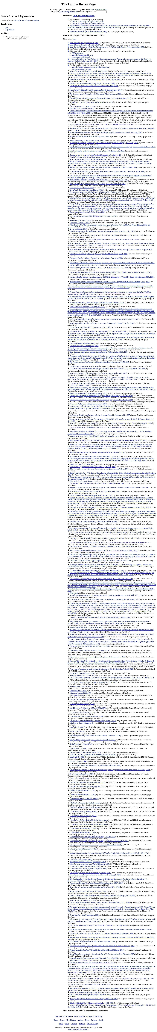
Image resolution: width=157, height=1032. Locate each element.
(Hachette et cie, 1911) (102, 231)
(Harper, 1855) (100, 483)
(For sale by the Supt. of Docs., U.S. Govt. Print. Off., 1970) (101, 579)
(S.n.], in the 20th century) (82, 108)
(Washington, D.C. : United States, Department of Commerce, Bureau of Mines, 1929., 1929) (109, 507)
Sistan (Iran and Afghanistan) (83, 16)
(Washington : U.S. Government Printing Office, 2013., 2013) (111, 969)
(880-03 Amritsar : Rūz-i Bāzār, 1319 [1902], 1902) (94, 999)
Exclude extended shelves (97, 9)
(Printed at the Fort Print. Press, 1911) (110, 487)
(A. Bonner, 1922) (91, 495)
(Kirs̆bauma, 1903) (90, 864)
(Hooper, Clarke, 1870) (111, 574)
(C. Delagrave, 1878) (97, 427)
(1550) (88, 699)
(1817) (81, 774)
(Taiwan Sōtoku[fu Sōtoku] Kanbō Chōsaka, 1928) (97, 950)
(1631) (92, 740)
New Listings (71, 1020)
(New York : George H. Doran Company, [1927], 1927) (96, 883)
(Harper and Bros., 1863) (86, 190)
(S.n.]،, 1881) (84, 366)
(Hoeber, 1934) (82, 188)
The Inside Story (92, 1024)
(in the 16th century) (84, 799)
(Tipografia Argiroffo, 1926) (94, 958)
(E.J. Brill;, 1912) (112, 677)
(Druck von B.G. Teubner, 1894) (98, 331)
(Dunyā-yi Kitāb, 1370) (103, 895)
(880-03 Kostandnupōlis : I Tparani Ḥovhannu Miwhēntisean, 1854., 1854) (112, 277)
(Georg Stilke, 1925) (85, 992)
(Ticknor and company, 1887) (88, 393)
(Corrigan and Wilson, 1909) (99, 469)
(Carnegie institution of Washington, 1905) (108, 26)
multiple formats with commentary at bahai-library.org (90, 67)
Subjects (94, 1020)
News (67, 1024)
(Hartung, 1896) (98, 925)
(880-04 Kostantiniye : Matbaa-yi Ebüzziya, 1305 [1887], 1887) (102, 546)
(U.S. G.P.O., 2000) (101, 396)
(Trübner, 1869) (95, 79)
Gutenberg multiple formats (81, 69)
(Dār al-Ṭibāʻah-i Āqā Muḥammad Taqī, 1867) (107, 368)
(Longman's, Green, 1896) (89, 646)
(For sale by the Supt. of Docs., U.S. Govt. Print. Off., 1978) (98, 184)
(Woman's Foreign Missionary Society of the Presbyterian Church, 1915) (109, 532)
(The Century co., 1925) (95, 94)
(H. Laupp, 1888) (112, 147)
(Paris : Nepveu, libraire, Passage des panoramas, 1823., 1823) (93, 682)
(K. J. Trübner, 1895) (96, 192)
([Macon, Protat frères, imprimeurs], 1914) (101, 933)
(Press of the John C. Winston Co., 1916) (111, 358)
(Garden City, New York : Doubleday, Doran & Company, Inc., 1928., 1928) (104, 143)
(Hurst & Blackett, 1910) (111, 555)
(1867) (80, 693)
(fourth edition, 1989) (85, 45)
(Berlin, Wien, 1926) (86, 627)
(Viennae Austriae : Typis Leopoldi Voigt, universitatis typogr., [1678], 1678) (100, 560)
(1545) (83, 828)
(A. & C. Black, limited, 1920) (103, 167)
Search (62, 1020)
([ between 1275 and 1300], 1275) (88, 708)
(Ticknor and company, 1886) (88, 404)
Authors (80, 1020)
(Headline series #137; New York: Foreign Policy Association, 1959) (107, 47)
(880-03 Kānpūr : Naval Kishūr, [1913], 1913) (109, 853)
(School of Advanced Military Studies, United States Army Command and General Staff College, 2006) (109, 622)
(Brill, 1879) (94, 86)
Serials (101, 1020)
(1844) (78, 761)
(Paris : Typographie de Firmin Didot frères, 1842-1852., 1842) (110, 770)
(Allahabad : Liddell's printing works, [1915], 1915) (99, 362)
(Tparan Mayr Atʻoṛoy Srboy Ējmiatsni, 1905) (96, 258)
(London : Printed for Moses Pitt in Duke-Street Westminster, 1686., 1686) (112, 585)
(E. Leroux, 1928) (81, 960)
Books (61, 1024)
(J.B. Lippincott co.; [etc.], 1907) (90, 327)
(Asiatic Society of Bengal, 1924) (95, 875)
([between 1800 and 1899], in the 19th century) (93, 755)
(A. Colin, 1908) (104, 319)
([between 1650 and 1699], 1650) (95, 845)
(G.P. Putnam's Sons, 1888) (109, 74)
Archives (82, 1024)
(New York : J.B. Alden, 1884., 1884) (111, 459)
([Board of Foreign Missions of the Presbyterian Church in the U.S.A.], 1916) (104, 538)
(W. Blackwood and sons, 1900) (88, 32)
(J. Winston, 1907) (110, 446)
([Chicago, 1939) (90, 984)
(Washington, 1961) (100, 98)
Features (74, 1024)
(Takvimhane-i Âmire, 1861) (85, 752)
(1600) (86, 716)
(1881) (79, 223)
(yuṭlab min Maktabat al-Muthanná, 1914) (92, 408)
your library (26, 20)
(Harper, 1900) (81, 860)
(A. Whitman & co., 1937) (92, 962)
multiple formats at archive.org (82, 55)
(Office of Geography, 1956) (111, 423)
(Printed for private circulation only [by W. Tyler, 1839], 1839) (111, 312)
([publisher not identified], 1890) (95, 765)
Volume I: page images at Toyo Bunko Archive (88, 21)
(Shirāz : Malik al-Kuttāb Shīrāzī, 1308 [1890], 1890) (95, 736)
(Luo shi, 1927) (78, 229)
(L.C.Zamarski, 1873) (97, 452)
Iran (6, 28)
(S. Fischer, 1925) (88, 891)
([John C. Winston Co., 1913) (111, 207)
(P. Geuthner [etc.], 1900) (96, 90)
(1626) (77, 727)
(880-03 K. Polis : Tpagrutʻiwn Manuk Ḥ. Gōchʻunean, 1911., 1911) (110, 282)
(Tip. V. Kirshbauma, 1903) (92, 406)
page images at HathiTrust (81, 57)
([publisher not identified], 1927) (88, 71)
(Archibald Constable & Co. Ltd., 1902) (95, 155)
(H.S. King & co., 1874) (87, 307)
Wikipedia (17, 20)
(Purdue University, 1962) (108, 378)
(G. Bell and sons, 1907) (87, 212)
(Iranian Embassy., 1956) (83, 900)
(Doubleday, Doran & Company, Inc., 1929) (97, 657)
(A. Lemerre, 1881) (93, 216)
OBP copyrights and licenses (78, 1029)
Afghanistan (9, 29)
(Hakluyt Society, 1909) (104, 239)
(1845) (78, 691)
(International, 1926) (97, 571)
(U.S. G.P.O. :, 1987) (112, 513)
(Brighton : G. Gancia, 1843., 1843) (109, 163)
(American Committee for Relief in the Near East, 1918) (109, 542)
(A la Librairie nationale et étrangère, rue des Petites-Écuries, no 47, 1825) (108, 440)
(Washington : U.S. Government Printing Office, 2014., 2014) (112, 608)
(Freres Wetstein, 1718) (111, 500)
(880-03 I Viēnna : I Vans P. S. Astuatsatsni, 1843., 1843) (99, 267)
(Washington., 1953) (84, 915)
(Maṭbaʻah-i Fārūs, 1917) (111, 641)
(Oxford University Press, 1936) (89, 136)
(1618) (80, 686)
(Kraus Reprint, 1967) (88, 383)
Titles (87, 1020)
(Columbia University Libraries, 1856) (100, 617)
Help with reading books (63, 1016)
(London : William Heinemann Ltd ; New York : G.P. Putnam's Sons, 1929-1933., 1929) (102, 124)
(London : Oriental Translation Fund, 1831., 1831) (99, 902)
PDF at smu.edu (77, 53)
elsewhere (35, 20)
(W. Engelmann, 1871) (87, 157)
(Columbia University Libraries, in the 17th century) (93, 521)
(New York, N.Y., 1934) (94, 887)
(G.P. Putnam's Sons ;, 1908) (82, 673)
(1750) (93, 721)
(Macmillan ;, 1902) (88, 862)
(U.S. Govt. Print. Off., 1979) (111, 244)
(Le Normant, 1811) (110, 287)
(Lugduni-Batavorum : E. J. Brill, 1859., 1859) (106, 595)
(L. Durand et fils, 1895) (84, 346)
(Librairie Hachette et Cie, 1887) (100, 415)
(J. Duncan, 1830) (82, 465)
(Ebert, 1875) (92, 942)
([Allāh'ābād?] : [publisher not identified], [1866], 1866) (92, 1003)
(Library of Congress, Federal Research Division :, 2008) (97, 303)
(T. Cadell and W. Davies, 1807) (87, 141)
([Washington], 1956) (98, 373)
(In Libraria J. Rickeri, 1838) (111, 199)
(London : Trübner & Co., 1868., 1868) (99, 352)
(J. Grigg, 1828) (111, 338)
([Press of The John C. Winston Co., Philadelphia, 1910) (111, 388)
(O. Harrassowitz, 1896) (97, 151)
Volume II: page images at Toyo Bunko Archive (88, 23)
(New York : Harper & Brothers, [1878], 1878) (95, 456)
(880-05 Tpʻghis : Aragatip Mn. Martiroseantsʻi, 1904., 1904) (99, 254)
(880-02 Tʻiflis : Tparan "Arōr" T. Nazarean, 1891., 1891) (110, 272)
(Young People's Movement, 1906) (92, 83)
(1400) (83, 849)
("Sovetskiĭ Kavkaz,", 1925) (102, 946)
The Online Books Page (78, 4)
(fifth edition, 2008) (84, 43)
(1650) (83, 811)
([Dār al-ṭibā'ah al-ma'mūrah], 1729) (101, 669)
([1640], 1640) (93, 837)
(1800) (80, 695)
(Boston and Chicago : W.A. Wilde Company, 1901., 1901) (103, 550)
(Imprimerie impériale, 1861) (88, 868)
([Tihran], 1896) (83, 675)
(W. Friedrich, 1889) (79, 385)
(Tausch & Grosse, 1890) (106, 132)
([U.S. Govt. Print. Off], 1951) (95, 491)
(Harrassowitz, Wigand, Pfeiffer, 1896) (102, 323)
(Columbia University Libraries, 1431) (89, 650)
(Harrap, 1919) (84, 481)
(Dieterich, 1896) (90, 873)
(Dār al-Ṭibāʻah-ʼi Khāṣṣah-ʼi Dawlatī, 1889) (94, 436)
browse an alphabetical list (69, 11)
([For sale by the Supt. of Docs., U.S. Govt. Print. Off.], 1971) (99, 180)
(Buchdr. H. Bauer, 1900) (107, 171)
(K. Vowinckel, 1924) (90, 995)
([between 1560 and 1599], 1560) (99, 841)
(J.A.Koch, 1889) (93, 467)
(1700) (77, 731)
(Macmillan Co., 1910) (85, 866)
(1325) (83, 712)
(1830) (79, 778)
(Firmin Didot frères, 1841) (82, 344)
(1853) (80, 220)
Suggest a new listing (95, 1016)
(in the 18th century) (81, 723)
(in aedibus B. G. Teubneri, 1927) (102, 954)
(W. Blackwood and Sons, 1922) (91, 159)
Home (56, 1020)
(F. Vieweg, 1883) (82, 106)
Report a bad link (80, 1016)
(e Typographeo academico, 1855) (91, 102)
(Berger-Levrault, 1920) (104, 599)
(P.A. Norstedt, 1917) (106, 235)
